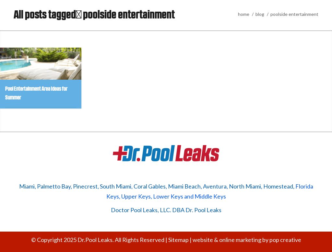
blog (259, 14)
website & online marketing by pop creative (247, 239)
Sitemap (178, 239)
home (243, 14)
